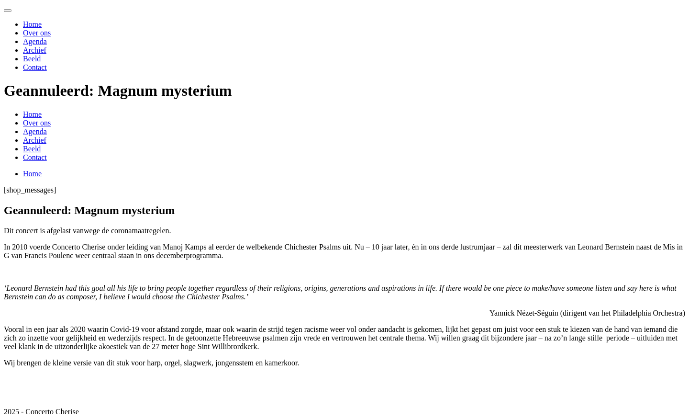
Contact (35, 67)
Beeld (32, 59)
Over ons (37, 33)
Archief (34, 50)
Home (32, 24)
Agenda (35, 41)
